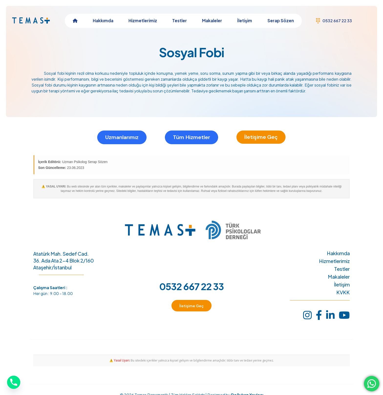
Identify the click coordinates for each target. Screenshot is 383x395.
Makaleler (339, 277)
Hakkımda (338, 253)
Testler (342, 269)
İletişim (342, 284)
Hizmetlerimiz (334, 261)
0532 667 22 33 (191, 286)
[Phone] (13, 382)
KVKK (343, 292)
